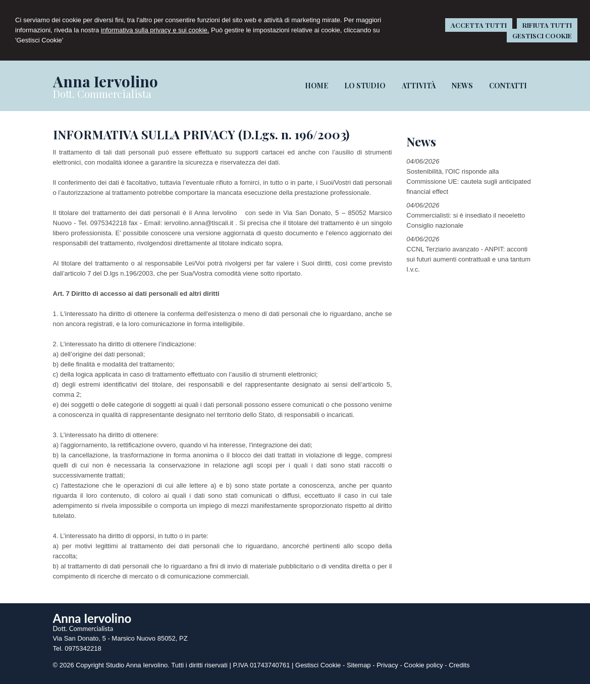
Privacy (387, 665)
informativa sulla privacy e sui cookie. (155, 30)
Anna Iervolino (104, 81)
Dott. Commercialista (101, 93)
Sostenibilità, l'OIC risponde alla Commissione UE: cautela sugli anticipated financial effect (468, 181)
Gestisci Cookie (318, 665)
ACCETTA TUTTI (479, 25)
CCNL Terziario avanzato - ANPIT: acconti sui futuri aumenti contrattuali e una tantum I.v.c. (468, 259)
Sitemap (359, 665)
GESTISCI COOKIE (542, 35)
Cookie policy (423, 665)
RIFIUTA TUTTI (547, 25)
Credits (459, 665)
